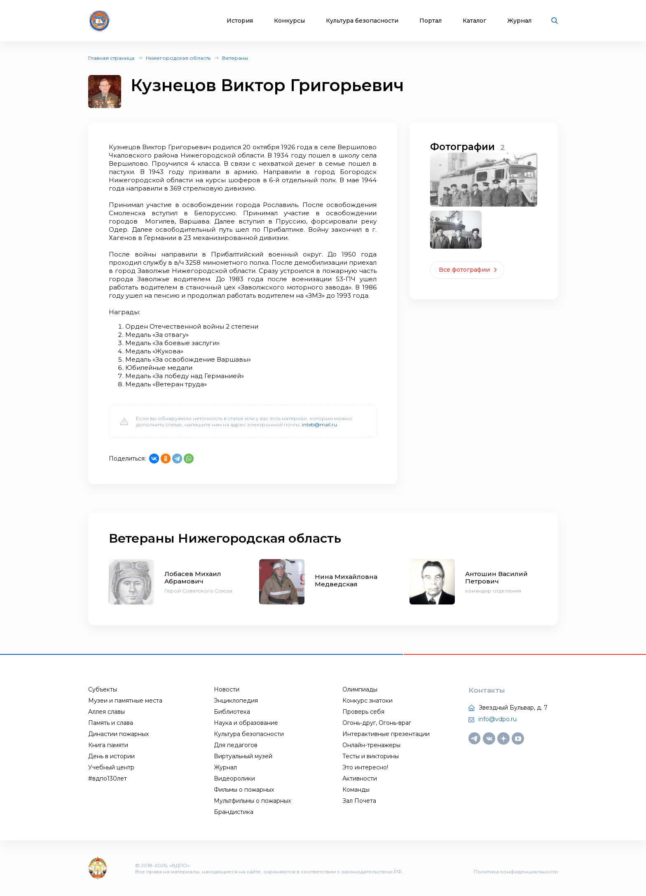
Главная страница (111, 58)
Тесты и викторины (370, 756)
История (240, 20)
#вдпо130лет (107, 778)
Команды (356, 789)
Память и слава (110, 723)
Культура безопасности (362, 20)
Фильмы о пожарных (244, 789)
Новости (226, 689)
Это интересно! (365, 767)
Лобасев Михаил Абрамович (192, 577)
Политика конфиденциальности (516, 871)
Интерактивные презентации (386, 734)
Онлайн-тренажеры (371, 745)
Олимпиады (359, 689)
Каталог (474, 20)
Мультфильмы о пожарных (252, 800)
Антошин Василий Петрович (496, 577)
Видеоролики (234, 778)
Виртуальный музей (243, 756)
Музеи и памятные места (125, 700)
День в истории (111, 756)
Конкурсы (289, 20)
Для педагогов (235, 745)
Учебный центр (111, 767)
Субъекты (102, 689)
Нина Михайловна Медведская (346, 580)
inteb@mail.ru (319, 424)
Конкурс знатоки (367, 700)
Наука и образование (246, 723)
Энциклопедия (236, 700)
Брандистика (233, 812)
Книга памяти (108, 745)
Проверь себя (363, 711)
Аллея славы (106, 711)
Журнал (519, 20)
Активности (359, 778)
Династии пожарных (118, 734)
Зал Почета (359, 800)
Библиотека (232, 711)
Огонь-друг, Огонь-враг (376, 723)
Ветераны (235, 58)
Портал (430, 20)
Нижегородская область (178, 58)
